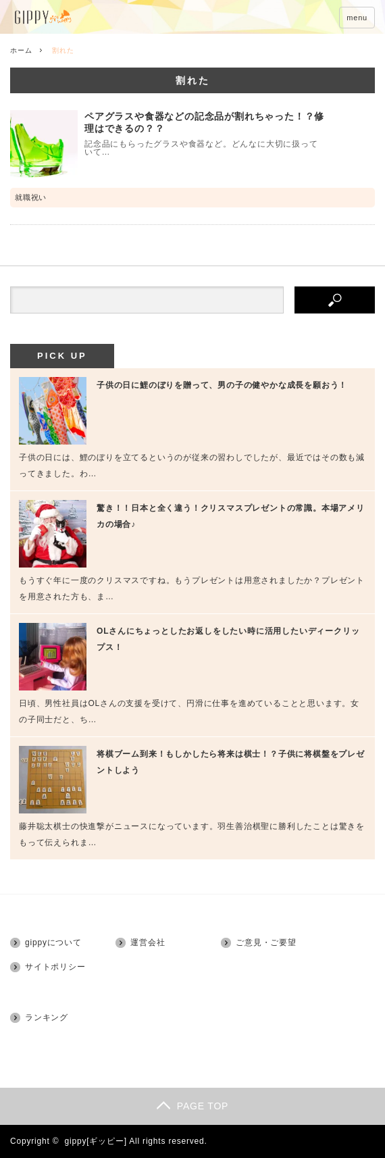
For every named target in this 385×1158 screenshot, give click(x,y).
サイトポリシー (55, 967)
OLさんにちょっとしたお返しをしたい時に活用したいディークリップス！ (228, 639)
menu (356, 18)
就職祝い (31, 197)
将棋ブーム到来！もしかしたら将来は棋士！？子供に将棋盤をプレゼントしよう (231, 762)
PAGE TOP (192, 1106)
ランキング (46, 1017)
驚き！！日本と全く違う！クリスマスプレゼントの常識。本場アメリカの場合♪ (231, 516)
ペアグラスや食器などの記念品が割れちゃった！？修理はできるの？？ (204, 122)
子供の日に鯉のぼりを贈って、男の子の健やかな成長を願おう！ (222, 385)
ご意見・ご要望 (266, 942)
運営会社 (147, 942)
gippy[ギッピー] (96, 1141)
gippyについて (53, 942)
